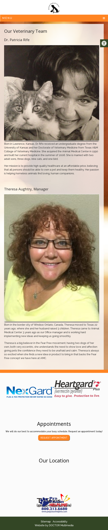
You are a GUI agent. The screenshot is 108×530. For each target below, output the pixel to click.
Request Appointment (54, 437)
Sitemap (46, 521)
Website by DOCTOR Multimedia (54, 525)
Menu (7, 18)
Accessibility (60, 521)
